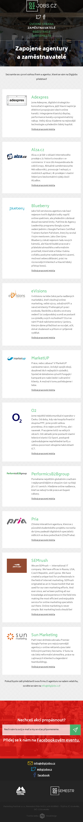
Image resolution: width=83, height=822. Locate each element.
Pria (34, 519)
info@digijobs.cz (50, 686)
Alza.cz (37, 150)
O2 (33, 411)
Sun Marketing (44, 635)
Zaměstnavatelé (41, 28)
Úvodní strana (41, 24)
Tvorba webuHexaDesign (41, 815)
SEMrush (39, 561)
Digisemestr (41, 36)
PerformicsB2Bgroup (50, 474)
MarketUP (40, 358)
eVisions (39, 291)
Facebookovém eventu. (58, 740)
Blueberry (40, 206)
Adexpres (39, 97)
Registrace (41, 32)
